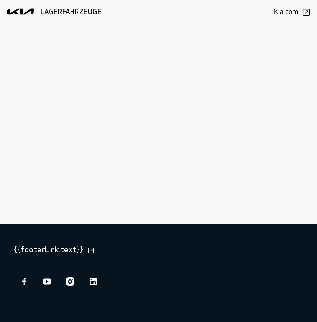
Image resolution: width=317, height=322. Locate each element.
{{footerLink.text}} (54, 249)
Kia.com (292, 11)
